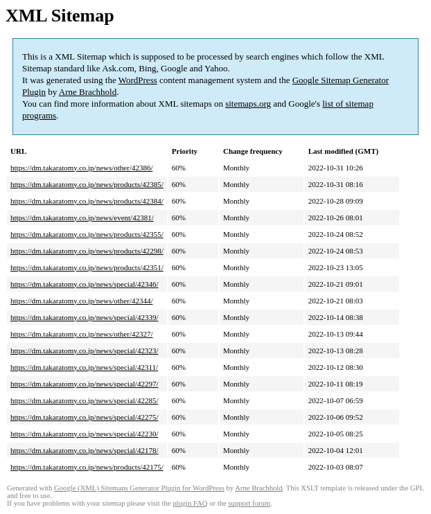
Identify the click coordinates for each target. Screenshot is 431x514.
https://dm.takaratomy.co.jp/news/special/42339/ (84, 317)
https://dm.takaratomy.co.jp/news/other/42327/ (81, 334)
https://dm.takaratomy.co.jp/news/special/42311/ (84, 367)
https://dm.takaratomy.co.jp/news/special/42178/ (84, 450)
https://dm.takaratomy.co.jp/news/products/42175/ (87, 467)
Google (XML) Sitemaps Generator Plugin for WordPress (139, 488)
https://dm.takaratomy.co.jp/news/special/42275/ (84, 417)
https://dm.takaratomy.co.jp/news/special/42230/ (84, 433)
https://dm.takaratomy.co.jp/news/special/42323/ (84, 350)
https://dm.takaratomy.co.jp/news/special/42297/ (84, 384)
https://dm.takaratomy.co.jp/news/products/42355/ (87, 234)
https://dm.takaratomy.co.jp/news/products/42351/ (87, 267)
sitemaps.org (248, 103)
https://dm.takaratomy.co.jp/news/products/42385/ (87, 184)
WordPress (137, 80)
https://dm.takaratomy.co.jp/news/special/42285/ (84, 400)
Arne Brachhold (87, 92)
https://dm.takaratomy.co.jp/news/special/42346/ (84, 284)
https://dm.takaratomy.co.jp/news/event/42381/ (82, 217)
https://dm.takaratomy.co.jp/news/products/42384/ (87, 201)
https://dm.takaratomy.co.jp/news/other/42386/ (81, 167)
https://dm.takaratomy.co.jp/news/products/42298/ (87, 251)
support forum (249, 503)
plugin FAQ (190, 503)
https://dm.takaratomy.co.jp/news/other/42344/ (81, 300)
